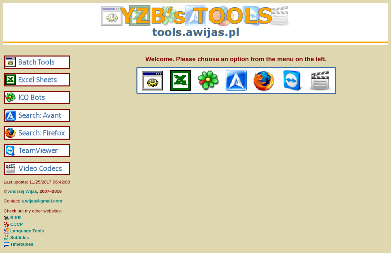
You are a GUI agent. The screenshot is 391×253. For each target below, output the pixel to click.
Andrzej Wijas (22, 191)
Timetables (21, 244)
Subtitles (19, 237)
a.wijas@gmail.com (41, 200)
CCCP (16, 224)
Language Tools (27, 230)
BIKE (15, 217)
